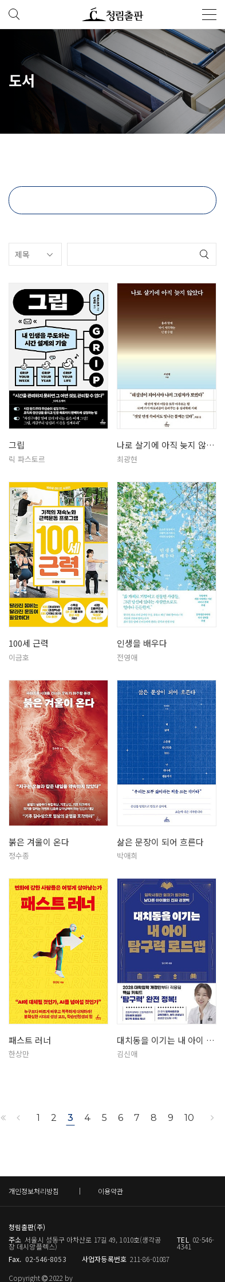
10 (189, 1117)
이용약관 (110, 1191)
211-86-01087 (149, 1259)
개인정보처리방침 (34, 1191)
